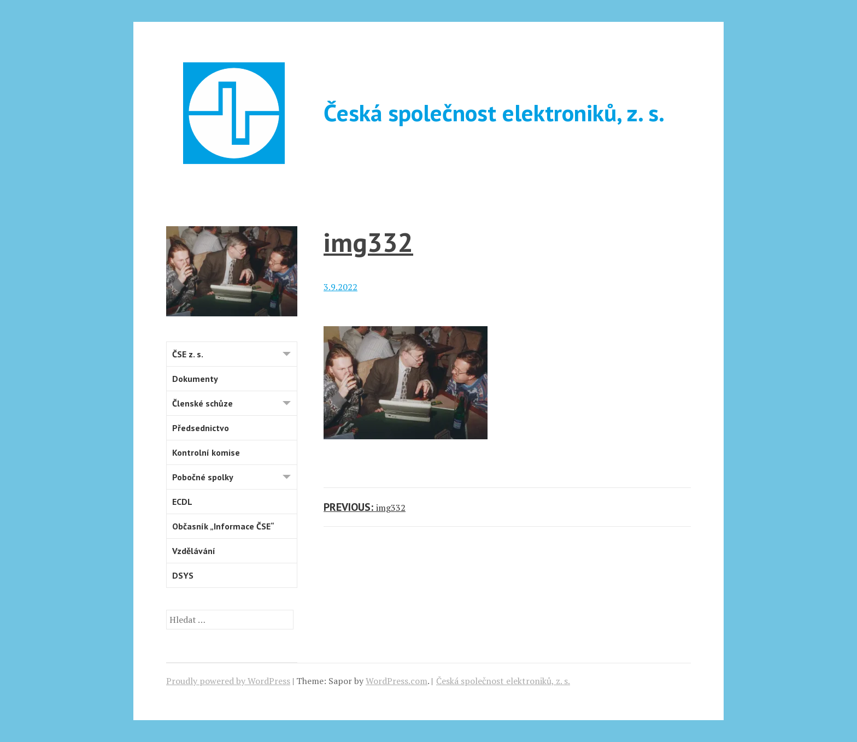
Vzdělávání (193, 550)
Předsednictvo (200, 427)
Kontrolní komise (206, 452)
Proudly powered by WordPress (228, 681)
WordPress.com (396, 681)
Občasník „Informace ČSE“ (223, 526)
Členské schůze (234, 404)
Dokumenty (195, 378)
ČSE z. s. (234, 355)
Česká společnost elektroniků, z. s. (494, 112)
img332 (368, 242)
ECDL (182, 501)
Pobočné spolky (234, 478)
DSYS (182, 575)
